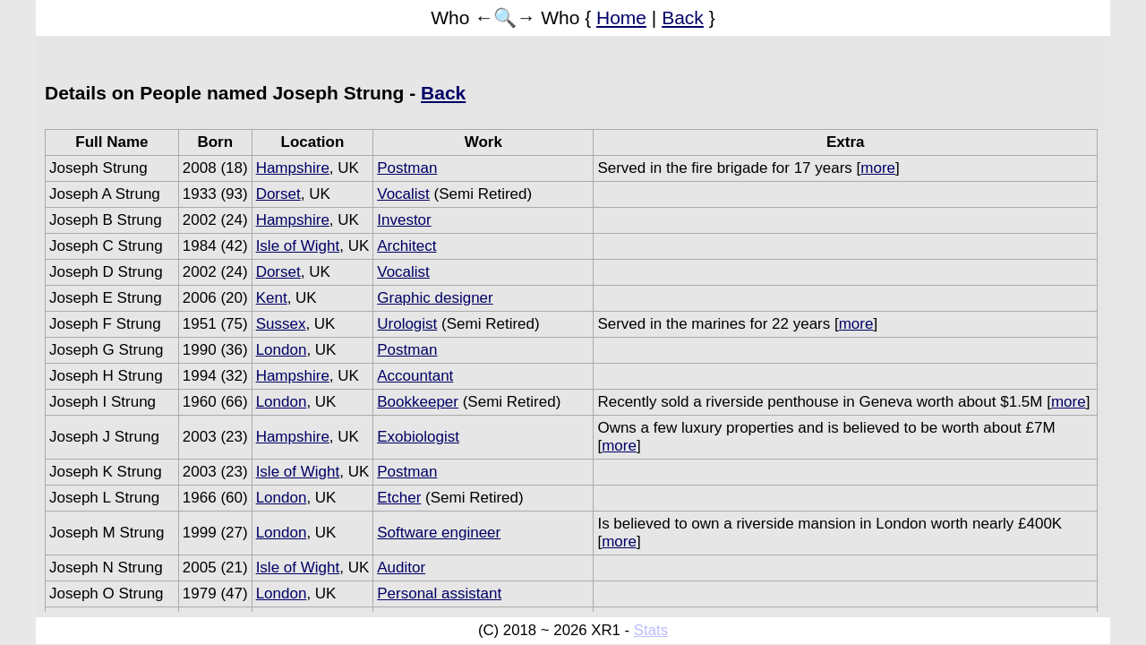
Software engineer (438, 532)
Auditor (401, 567)
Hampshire (292, 167)
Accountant (415, 375)
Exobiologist (418, 436)
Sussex (281, 323)
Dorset (278, 193)
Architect (406, 245)
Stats (651, 630)
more (877, 167)
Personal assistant (439, 593)
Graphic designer (434, 297)
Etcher (399, 497)
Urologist (407, 323)
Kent (271, 297)
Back (683, 17)
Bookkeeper (417, 401)
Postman (407, 167)
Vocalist (403, 193)
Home (621, 17)
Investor (404, 219)
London (281, 349)
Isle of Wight (298, 245)
